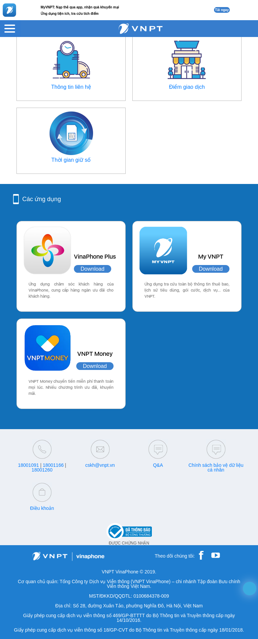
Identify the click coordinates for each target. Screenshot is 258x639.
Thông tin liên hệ (71, 87)
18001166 (53, 465)
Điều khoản (42, 508)
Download (92, 269)
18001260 (42, 470)
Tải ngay (222, 10)
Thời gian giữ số (71, 160)
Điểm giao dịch (187, 87)
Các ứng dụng (41, 199)
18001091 (28, 465)
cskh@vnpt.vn (100, 465)
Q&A (158, 465)
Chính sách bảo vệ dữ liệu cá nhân (216, 467)
